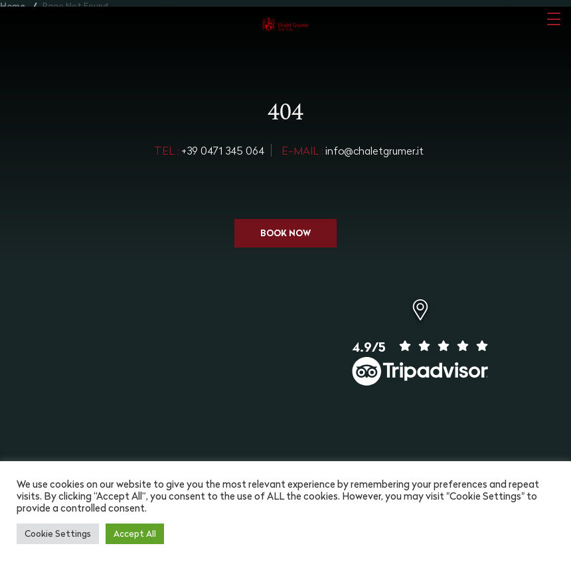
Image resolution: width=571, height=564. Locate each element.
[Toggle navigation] (553, 18)
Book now (285, 233)
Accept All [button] (135, 533)
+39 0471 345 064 (209, 150)
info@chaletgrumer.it (353, 150)
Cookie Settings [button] (58, 533)
